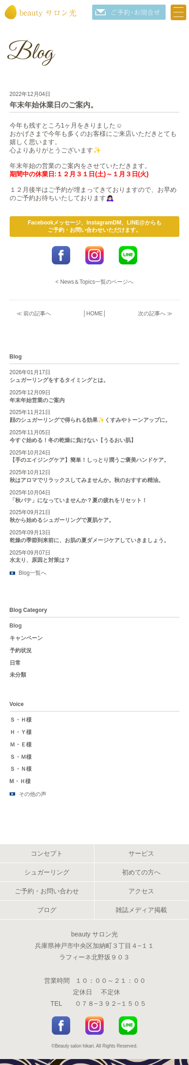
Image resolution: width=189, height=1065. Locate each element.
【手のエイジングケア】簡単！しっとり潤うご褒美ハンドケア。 (89, 460)
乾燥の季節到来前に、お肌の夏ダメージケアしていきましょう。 (89, 540)
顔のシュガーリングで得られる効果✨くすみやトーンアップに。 (90, 420)
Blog (16, 625)
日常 (15, 663)
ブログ (46, 910)
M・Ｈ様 (20, 781)
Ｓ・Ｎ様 (21, 769)
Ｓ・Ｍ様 (21, 757)
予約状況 (21, 650)
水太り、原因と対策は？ (40, 560)
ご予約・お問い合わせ (47, 891)
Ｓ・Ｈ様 (21, 720)
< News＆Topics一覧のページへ (94, 282)
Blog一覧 (30, 573)
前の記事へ (37, 313)
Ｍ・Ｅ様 (21, 744)
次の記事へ (152, 313)
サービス (141, 853)
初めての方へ (141, 872)
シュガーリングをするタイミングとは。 (59, 380)
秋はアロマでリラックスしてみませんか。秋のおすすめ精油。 (87, 480)
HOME (94, 313)
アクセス (141, 891)
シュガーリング (46, 872)
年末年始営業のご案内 (37, 400)
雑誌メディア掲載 (141, 910)
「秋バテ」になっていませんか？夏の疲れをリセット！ (78, 500)
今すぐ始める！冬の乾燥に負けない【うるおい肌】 (73, 440)
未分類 (18, 675)
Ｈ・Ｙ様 (21, 732)
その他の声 (32, 794)
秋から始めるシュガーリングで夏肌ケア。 (62, 520)
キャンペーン (26, 638)
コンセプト (47, 853)
